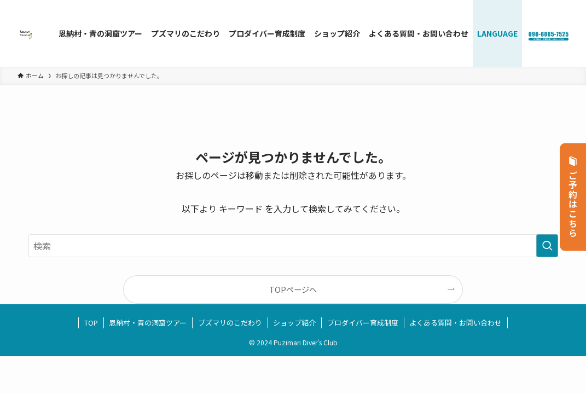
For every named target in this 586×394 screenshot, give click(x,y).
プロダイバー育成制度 (362, 322)
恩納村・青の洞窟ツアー (148, 322)
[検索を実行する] (547, 245)
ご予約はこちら (573, 197)
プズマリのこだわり (230, 322)
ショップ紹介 (294, 322)
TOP (91, 322)
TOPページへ (293, 289)
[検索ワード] (293, 245)
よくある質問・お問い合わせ (455, 322)
